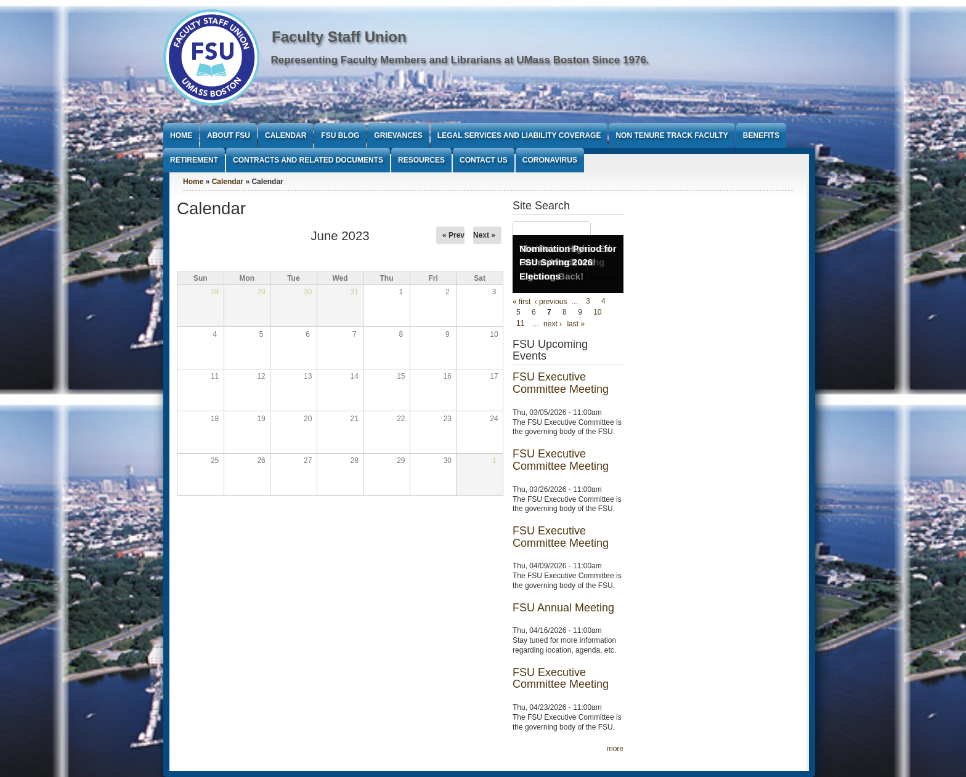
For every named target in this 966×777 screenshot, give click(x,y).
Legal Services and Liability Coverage (519, 135)
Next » (484, 235)
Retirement (194, 160)
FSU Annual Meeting (563, 608)
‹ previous (551, 301)
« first (521, 301)
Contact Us (484, 160)
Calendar (285, 135)
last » (576, 324)
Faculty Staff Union (339, 36)
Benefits (761, 135)
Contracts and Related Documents (308, 160)
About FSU (228, 135)
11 (520, 324)
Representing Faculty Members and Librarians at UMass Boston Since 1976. (460, 60)
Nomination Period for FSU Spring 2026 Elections (568, 262)
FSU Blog (340, 135)
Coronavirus (549, 160)
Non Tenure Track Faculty (671, 135)
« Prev (453, 235)
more (615, 748)
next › (552, 324)
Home (181, 135)
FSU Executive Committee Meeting (561, 383)
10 (597, 312)
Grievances (398, 135)
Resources (421, 160)
